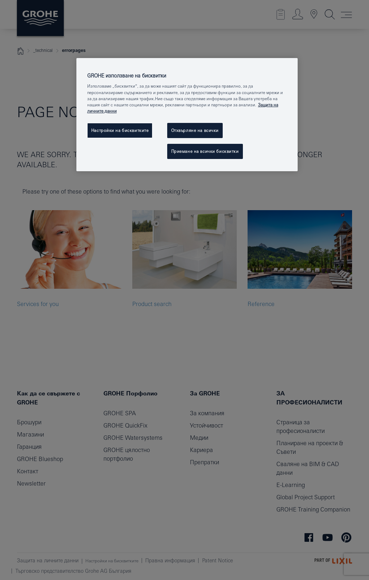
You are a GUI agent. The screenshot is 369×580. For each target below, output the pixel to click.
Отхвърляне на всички (195, 130)
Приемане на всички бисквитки (205, 151)
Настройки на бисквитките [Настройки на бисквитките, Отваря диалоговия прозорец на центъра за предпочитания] (120, 130)
